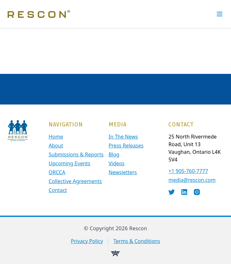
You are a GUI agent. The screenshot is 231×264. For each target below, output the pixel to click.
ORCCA (57, 172)
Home (56, 136)
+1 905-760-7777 (188, 171)
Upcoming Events (69, 163)
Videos (117, 163)
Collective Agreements (75, 181)
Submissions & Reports (76, 154)
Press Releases (126, 145)
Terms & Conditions (136, 241)
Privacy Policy (87, 241)
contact (58, 190)
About (56, 145)
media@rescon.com (191, 179)
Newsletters (123, 172)
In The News (123, 136)
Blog (114, 154)
